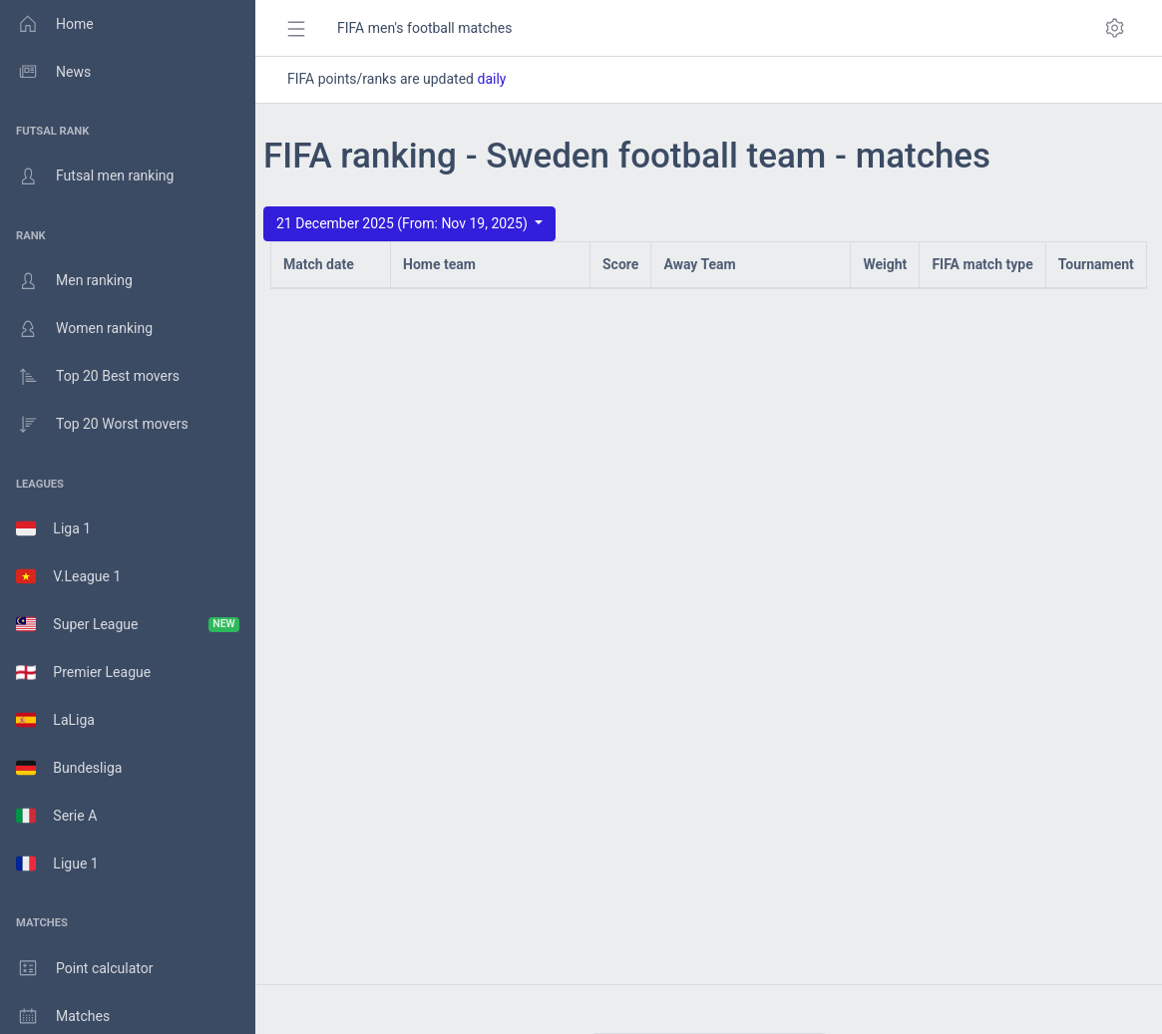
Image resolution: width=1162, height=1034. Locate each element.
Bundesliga (69, 768)
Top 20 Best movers (90, 377)
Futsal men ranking (87, 176)
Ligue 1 (57, 863)
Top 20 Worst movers (94, 425)
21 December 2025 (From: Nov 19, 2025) (403, 223)
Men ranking (66, 281)
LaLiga (55, 720)
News (45, 72)
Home (47, 24)
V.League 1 (68, 576)
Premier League (83, 672)
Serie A (56, 816)
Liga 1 (53, 528)
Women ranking (76, 329)
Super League (127, 624)
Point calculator (77, 968)
